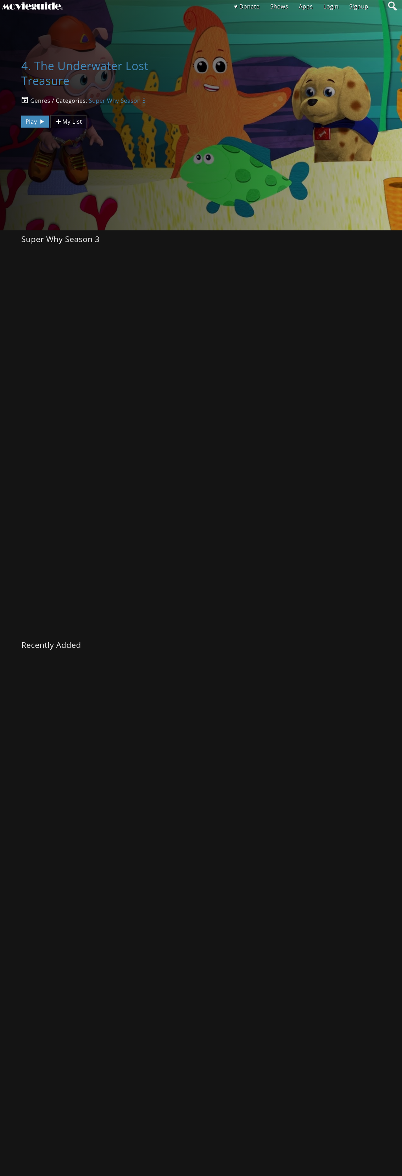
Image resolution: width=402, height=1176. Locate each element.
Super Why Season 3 (117, 101)
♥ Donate (246, 6)
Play (36, 121)
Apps (306, 6)
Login (331, 6)
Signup (358, 6)
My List (68, 122)
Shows (279, 6)
